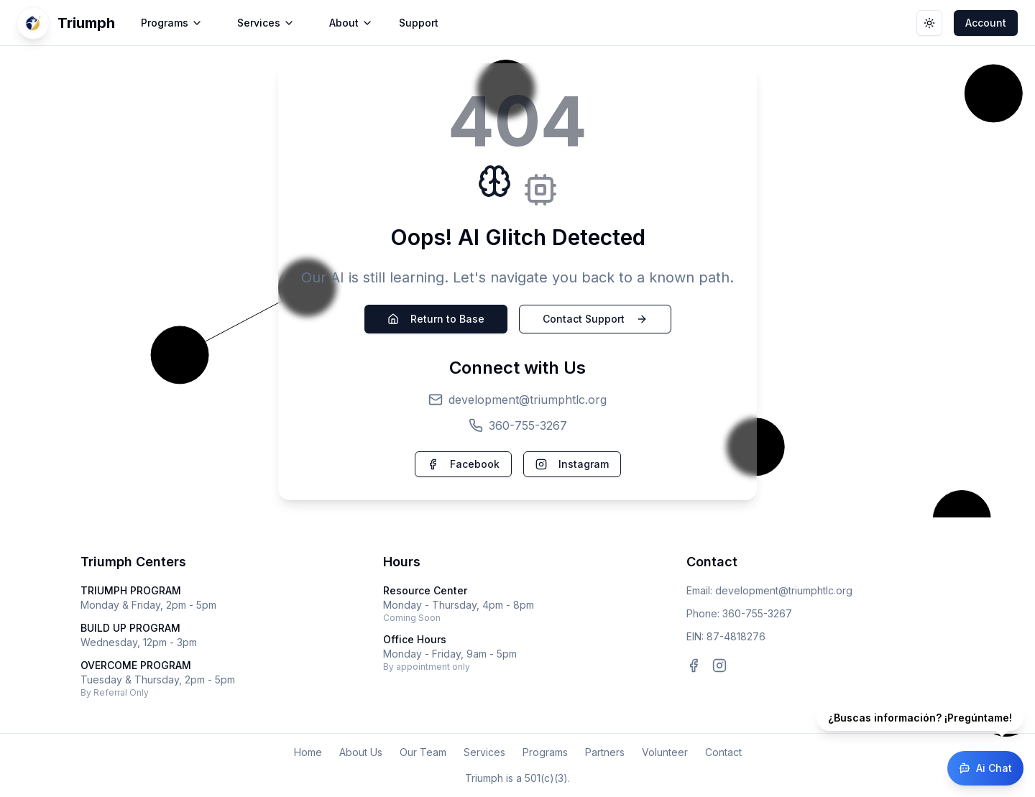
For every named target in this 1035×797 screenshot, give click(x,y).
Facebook (463, 464)
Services (484, 752)
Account (985, 23)
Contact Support (595, 319)
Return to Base (435, 319)
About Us (360, 752)
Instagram (572, 464)
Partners (605, 752)
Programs (545, 752)
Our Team (423, 752)
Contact (723, 752)
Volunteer (665, 752)
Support (418, 23)
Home (308, 752)
